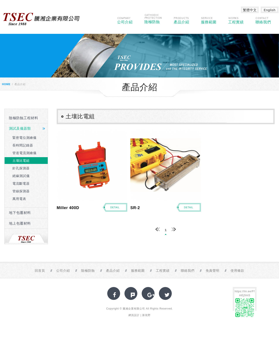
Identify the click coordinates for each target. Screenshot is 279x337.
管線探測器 (21, 191)
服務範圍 (208, 20)
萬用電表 (19, 199)
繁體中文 (250, 10)
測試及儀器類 (20, 128)
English (270, 10)
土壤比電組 (21, 160)
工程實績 (236, 20)
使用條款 (237, 270)
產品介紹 (181, 20)
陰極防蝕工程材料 (23, 118)
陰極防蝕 (153, 19)
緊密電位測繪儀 (24, 137)
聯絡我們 (263, 20)
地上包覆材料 (20, 223)
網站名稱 (41, 19)
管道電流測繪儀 (24, 153)
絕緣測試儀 (21, 176)
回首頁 (40, 270)
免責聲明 (212, 270)
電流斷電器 (21, 183)
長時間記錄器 (22, 145)
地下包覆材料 (20, 213)
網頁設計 (134, 315)
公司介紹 (125, 20)
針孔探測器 (21, 168)
